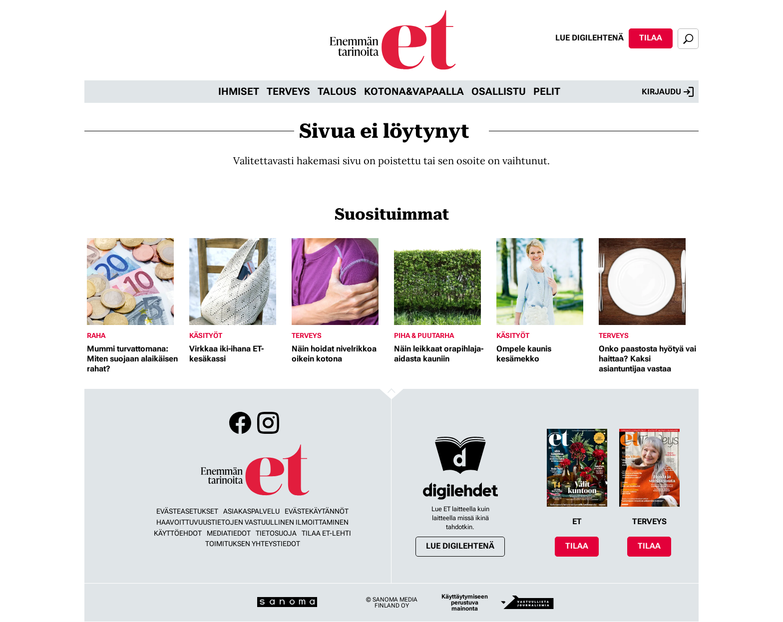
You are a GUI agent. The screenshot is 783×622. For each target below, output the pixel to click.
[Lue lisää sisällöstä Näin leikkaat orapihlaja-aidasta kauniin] (442, 281)
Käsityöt (205, 335)
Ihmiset (238, 91)
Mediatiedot (229, 533)
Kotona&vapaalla (414, 91)
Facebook (240, 423)
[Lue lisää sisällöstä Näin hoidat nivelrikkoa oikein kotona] (340, 281)
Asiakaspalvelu (251, 511)
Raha (96, 335)
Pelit (546, 91)
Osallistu (498, 91)
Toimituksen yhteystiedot (252, 544)
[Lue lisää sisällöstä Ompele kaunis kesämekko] (545, 281)
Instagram (268, 423)
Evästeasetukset (187, 511)
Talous (337, 91)
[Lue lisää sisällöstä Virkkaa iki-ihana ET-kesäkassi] (238, 281)
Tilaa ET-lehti (326, 533)
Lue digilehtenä (589, 37)
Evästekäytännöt (317, 511)
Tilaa (650, 37)
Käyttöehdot (178, 533)
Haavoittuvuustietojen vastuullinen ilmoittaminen (252, 522)
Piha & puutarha (424, 335)
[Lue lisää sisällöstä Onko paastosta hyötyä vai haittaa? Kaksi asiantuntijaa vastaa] (647, 281)
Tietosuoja (276, 533)
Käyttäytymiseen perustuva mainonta (464, 602)
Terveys (288, 91)
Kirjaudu (668, 92)
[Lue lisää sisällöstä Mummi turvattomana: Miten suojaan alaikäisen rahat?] (135, 281)
